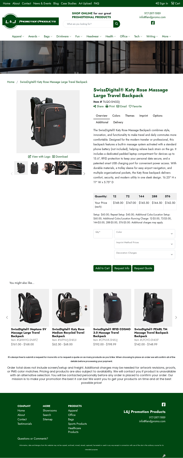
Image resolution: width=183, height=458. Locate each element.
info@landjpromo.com (152, 17)
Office (125, 36)
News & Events (42, 3)
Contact (26, 3)
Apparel (18, 36)
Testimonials (25, 424)
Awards (34, 36)
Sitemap (47, 419)
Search (47, 415)
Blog (56, 3)
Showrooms (50, 411)
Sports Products (77, 424)
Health (111, 36)
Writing (152, 36)
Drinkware (63, 36)
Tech (138, 36)
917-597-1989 (152, 13)
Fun (78, 36)
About (16, 3)
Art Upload (85, 3)
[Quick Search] (88, 24)
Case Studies (68, 3)
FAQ (96, 3)
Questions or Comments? (33, 439)
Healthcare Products (74, 430)
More (166, 36)
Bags (48, 36)
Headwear (93, 36)
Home (6, 3)
